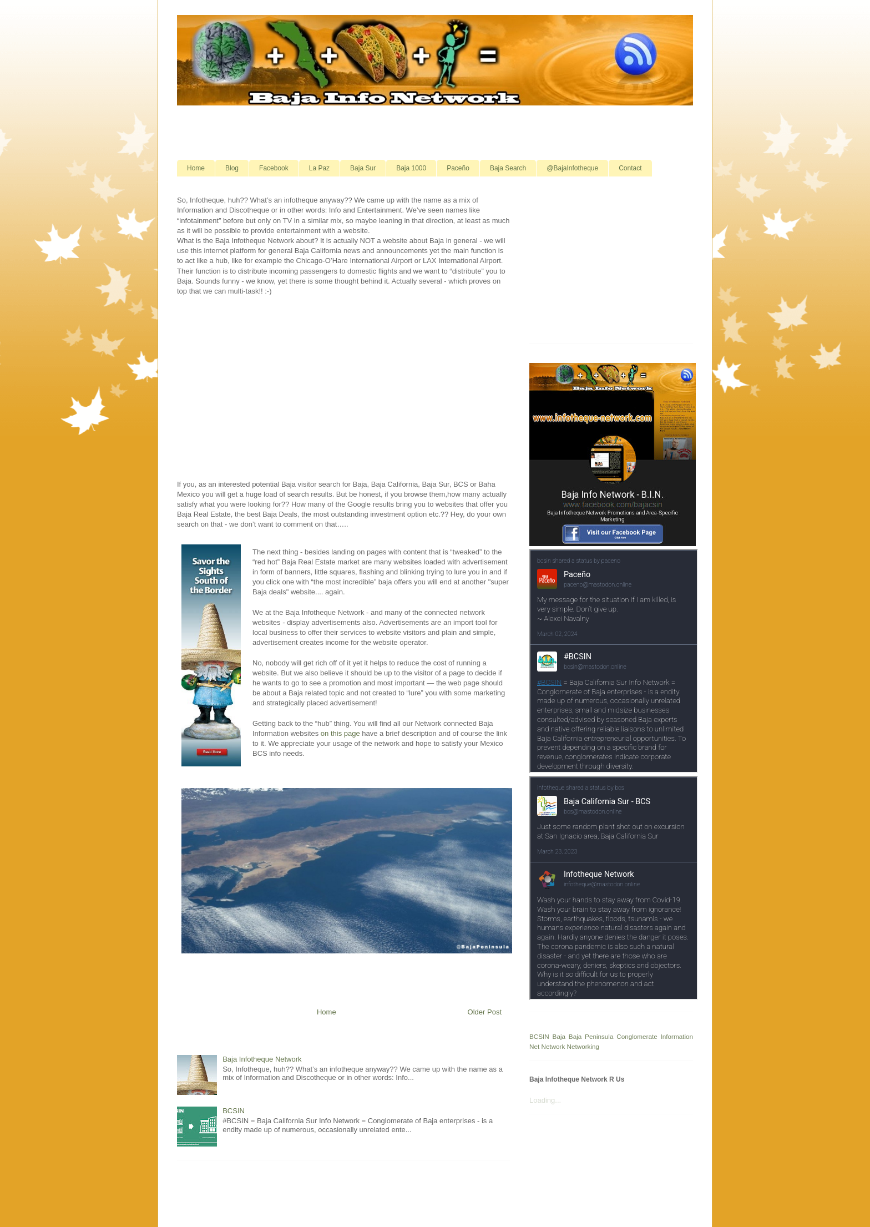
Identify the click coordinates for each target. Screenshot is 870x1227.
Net (534, 1046)
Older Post (485, 1012)
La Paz (319, 168)
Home (196, 168)
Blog (232, 168)
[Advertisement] (435, 132)
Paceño (458, 168)
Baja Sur (363, 168)
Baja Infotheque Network (261, 1059)
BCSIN (233, 1111)
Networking (583, 1046)
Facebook (274, 168)
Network (553, 1046)
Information (677, 1036)
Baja (559, 1036)
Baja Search (508, 168)
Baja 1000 (411, 168)
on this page (340, 733)
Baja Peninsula (591, 1036)
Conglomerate (636, 1036)
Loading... (545, 1100)
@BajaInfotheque (572, 168)
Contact (630, 168)
